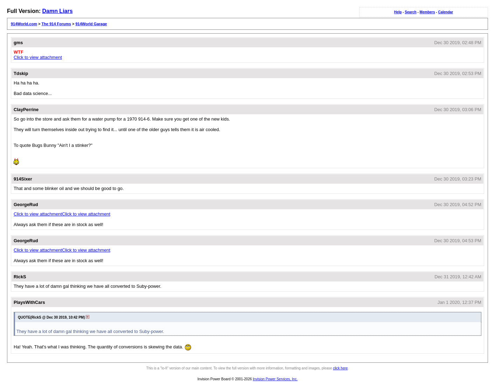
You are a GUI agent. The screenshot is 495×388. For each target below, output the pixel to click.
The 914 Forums (56, 24)
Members (427, 12)
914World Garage (91, 24)
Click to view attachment (38, 57)
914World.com (24, 24)
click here (340, 368)
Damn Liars (57, 11)
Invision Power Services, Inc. (275, 379)
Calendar (445, 12)
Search (410, 12)
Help (398, 12)
